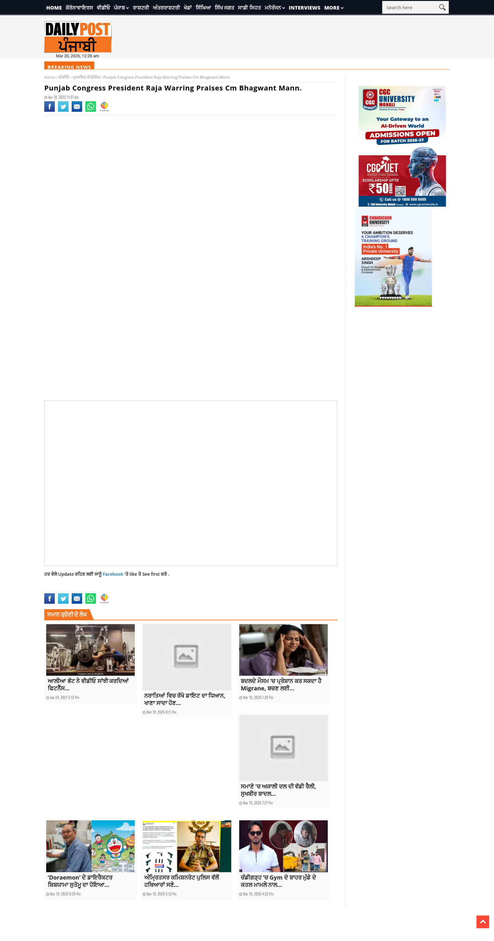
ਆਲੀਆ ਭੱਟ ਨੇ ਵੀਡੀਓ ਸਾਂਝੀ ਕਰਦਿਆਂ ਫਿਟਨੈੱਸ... (88, 684)
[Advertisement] (190, 172)
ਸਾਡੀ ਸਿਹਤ (249, 7)
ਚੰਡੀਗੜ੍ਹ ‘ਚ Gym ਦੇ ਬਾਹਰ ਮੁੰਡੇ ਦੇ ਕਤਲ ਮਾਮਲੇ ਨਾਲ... (278, 880)
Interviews (304, 7)
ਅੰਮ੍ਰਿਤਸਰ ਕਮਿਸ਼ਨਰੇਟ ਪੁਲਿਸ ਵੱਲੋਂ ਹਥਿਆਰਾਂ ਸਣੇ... (181, 880)
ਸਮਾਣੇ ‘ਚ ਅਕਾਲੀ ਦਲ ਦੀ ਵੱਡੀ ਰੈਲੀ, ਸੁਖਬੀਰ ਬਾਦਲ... (278, 789)
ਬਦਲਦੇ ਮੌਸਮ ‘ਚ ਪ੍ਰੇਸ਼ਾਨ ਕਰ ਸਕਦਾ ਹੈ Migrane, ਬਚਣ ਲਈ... (281, 684)
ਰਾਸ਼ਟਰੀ (141, 7)
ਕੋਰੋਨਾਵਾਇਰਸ (79, 7)
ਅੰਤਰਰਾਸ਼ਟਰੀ (166, 7)
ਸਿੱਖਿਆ (203, 7)
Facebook (113, 574)
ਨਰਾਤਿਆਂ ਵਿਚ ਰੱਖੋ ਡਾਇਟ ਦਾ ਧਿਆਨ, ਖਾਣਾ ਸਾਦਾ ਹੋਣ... (185, 699)
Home (54, 7)
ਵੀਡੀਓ (103, 7)
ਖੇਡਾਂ (188, 7)
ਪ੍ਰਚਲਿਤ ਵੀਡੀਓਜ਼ (86, 77)
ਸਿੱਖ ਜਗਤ (224, 7)
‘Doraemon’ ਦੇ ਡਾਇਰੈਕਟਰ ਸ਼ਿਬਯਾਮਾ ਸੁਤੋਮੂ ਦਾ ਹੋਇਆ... (80, 880)
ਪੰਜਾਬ (119, 7)
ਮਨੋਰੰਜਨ (273, 7)
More (332, 7)
